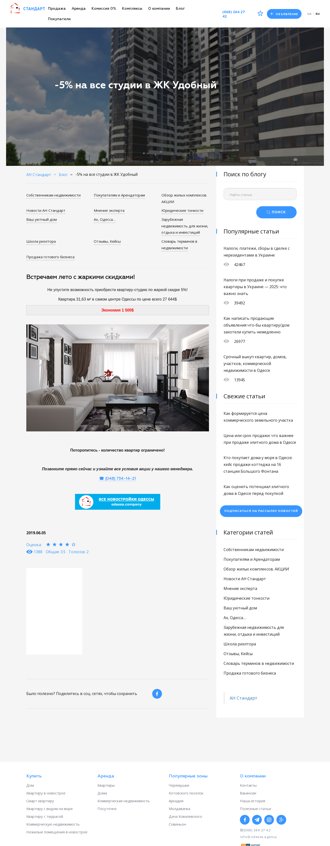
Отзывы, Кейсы (107, 240)
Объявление (284, 14)
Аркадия (176, 800)
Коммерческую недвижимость (53, 824)
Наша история (252, 800)
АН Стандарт (243, 698)
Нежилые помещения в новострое (56, 831)
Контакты (248, 785)
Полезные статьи (255, 808)
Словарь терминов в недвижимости (179, 243)
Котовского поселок (186, 793)
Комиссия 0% (104, 8)
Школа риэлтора (41, 240)
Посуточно (107, 808)
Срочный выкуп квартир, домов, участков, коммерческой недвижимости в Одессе (255, 363)
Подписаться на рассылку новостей (261, 511)
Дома (102, 793)
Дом (30, 785)
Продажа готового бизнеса (50, 255)
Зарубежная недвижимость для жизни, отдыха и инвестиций (184, 225)
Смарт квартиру (40, 800)
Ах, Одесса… (104, 219)
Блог (180, 8)
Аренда (79, 8)
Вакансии (248, 793)
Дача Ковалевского (185, 816)
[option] (54, 610)
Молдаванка (179, 808)
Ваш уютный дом (41, 219)
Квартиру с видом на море (49, 808)
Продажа (57, 8)
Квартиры (106, 785)
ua (309, 14)
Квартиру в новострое (46, 793)
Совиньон (177, 824)
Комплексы (132, 8)
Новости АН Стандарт (45, 210)
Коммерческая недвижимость (123, 800)
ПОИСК (279, 212)
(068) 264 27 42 (232, 13)
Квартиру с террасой (44, 816)
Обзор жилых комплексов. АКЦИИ (256, 569)
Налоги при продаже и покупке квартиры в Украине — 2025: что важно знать (255, 286)
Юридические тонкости (182, 210)
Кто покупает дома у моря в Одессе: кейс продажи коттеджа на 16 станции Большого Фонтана (258, 464)
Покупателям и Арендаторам (119, 195)
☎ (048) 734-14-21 (117, 478)
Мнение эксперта (109, 210)
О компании (159, 8)
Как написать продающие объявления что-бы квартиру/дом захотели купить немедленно (256, 325)
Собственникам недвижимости (53, 195)
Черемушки (179, 785)
